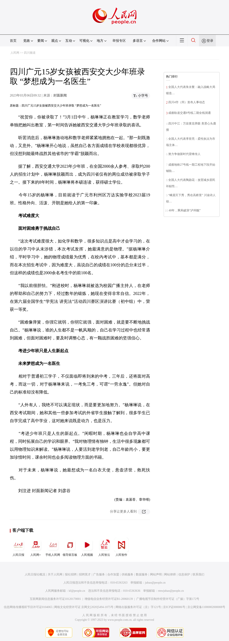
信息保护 (184, 574)
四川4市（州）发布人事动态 (186, 102)
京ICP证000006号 (174, 607)
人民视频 (87, 547)
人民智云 (104, 547)
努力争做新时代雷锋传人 (184, 154)
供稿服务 (127, 574)
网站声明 (156, 574)
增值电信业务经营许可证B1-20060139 (109, 598)
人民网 (14, 52)
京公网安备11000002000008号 (206, 607)
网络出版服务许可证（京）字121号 (138, 607)
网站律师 (170, 574)
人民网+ (35, 547)
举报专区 (119, 40)
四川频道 (30, 52)
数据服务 (142, 574)
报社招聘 (71, 574)
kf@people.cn (77, 590)
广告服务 (99, 574)
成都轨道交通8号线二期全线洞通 (189, 112)
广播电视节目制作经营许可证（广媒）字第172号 (167, 598)
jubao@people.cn (155, 582)
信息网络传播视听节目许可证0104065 (28, 607)
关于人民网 (55, 574)
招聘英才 (85, 574)
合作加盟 (113, 574)
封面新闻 (60, 95)
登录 (210, 40)
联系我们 (198, 574)
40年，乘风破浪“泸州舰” (185, 210)
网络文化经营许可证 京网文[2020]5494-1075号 (84, 607)
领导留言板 (70, 547)
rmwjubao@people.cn (171, 590)
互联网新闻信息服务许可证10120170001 (55, 598)
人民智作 (121, 547)
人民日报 (18, 547)
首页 (13, 40)
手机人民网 (52, 547)
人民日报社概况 (35, 574)
